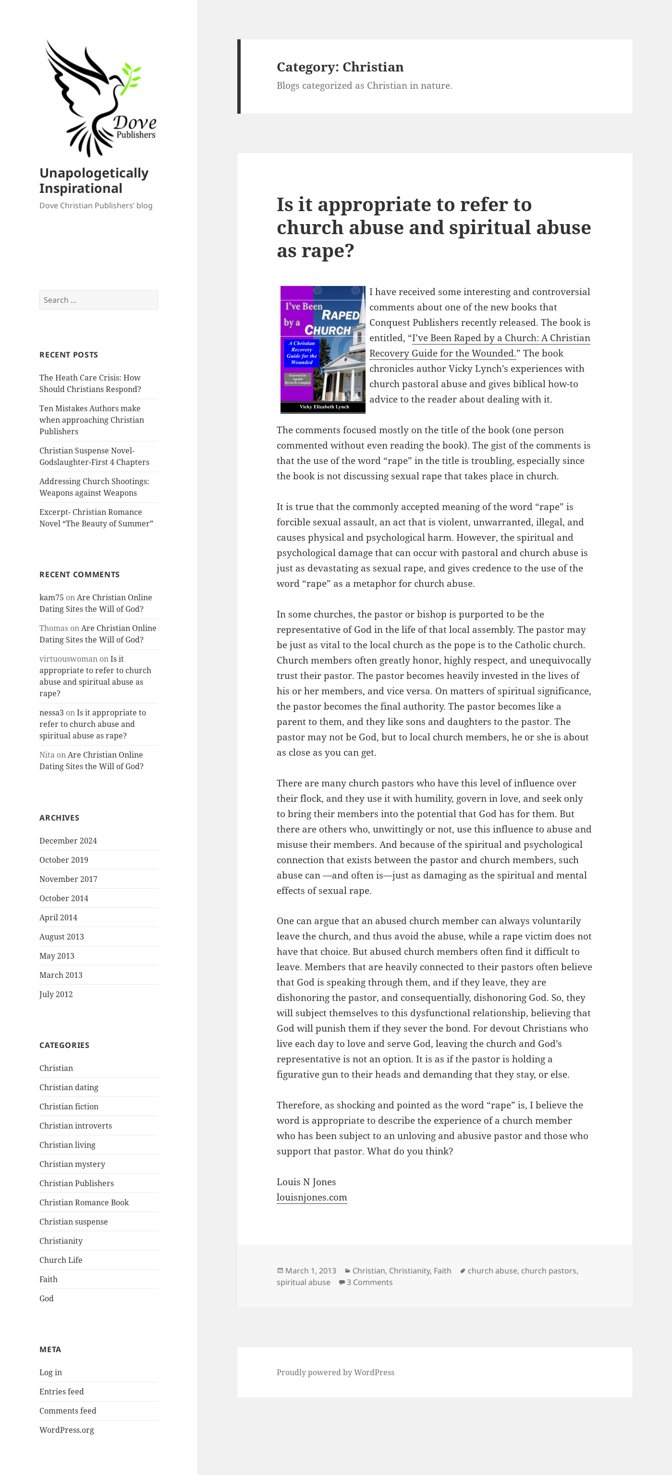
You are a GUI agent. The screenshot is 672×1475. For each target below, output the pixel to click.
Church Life (61, 1260)
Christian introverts (75, 1125)
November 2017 (68, 879)
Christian (56, 1068)
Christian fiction (68, 1106)
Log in (50, 1372)
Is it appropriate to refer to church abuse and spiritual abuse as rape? (92, 724)
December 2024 (68, 840)
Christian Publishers (76, 1183)
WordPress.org (66, 1430)
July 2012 (56, 994)
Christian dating (68, 1087)
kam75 (51, 597)
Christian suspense (73, 1221)
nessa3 (51, 712)
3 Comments (370, 1282)
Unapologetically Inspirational (93, 180)
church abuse (492, 1270)
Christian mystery (72, 1164)
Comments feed (68, 1410)
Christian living (67, 1145)
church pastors (548, 1270)
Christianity (61, 1241)
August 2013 (61, 936)
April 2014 (58, 917)
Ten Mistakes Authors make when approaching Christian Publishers (91, 420)
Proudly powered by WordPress (335, 1372)
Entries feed (61, 1391)
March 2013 (61, 975)
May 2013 (56, 956)
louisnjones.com (312, 1197)
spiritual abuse (303, 1282)
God (46, 1298)
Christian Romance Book (84, 1202)
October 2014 (63, 898)
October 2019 (63, 860)
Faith (48, 1279)
